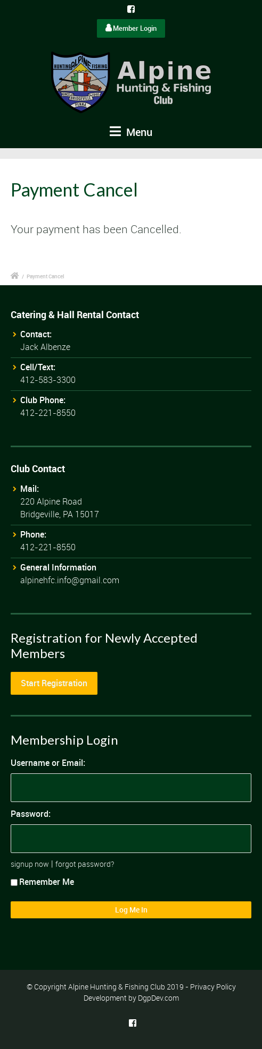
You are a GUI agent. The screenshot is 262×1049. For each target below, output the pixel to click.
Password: (31, 814)
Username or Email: (48, 763)
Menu (131, 132)
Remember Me (42, 882)
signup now (30, 864)
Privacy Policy (213, 987)
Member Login (131, 28)
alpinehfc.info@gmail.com (69, 580)
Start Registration (54, 683)
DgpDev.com (158, 998)
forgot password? (84, 864)
